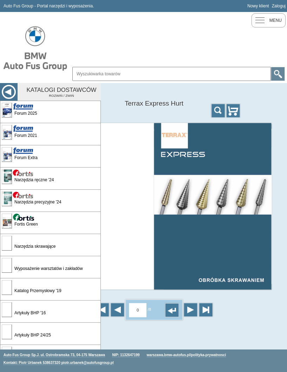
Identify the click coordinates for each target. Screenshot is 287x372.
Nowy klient (258, 6)
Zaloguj (279, 6)
